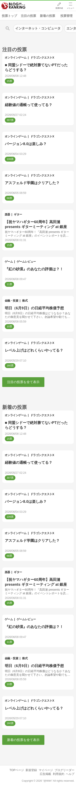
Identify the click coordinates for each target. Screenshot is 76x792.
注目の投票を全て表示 (23, 382)
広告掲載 (45, 774)
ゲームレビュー (26, 261)
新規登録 (31, 770)
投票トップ (9, 15)
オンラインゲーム (16, 57)
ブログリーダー (64, 770)
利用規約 (58, 774)
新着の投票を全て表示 (23, 740)
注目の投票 (28, 15)
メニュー (70, 8)
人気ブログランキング (13, 6)
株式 (25, 300)
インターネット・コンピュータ (38, 28)
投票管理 (66, 15)
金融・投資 (11, 300)
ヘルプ (70, 774)
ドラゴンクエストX (42, 57)
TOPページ (17, 770)
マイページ (46, 770)
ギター (18, 214)
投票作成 (59, 8)
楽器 (7, 214)
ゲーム (9, 261)
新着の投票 (47, 15)
